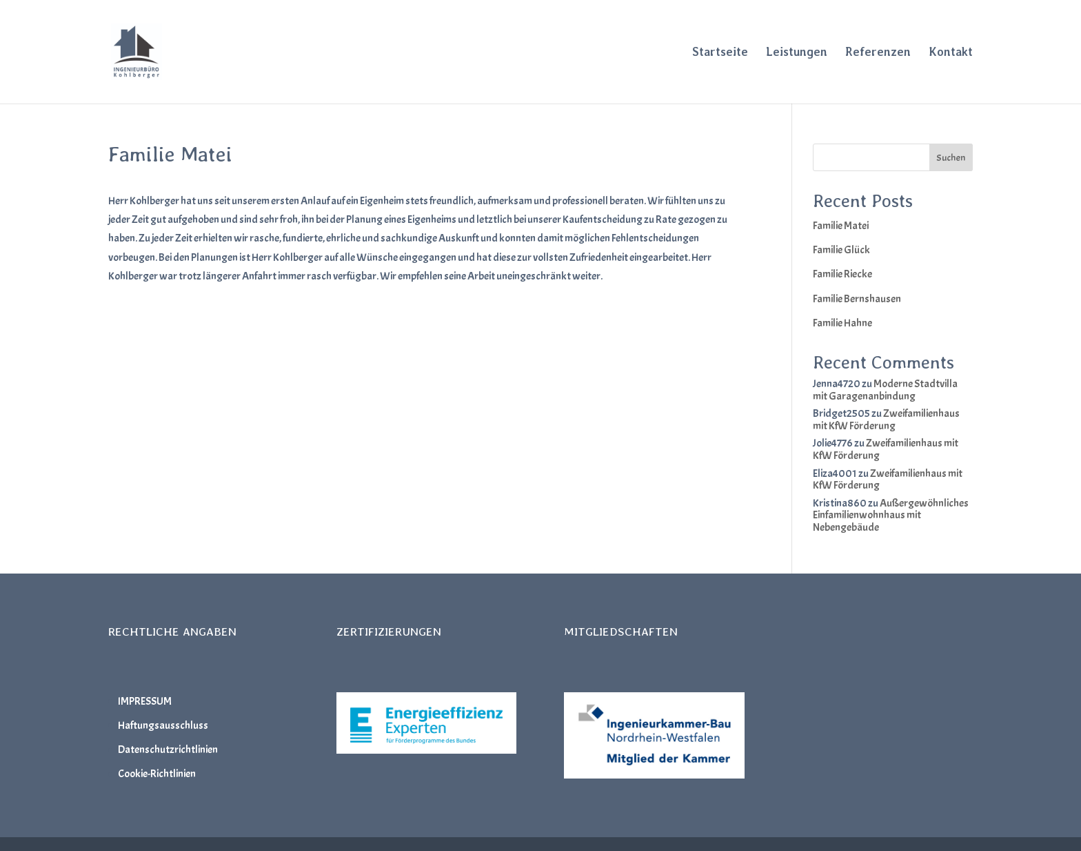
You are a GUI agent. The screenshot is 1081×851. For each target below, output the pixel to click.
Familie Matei (841, 226)
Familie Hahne (842, 323)
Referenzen (878, 53)
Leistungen (796, 53)
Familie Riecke (842, 274)
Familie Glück (841, 250)
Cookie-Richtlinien (157, 774)
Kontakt (951, 53)
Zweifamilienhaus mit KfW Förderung (886, 420)
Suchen (950, 158)
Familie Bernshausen (857, 299)
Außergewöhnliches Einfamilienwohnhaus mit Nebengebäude (891, 515)
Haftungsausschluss (163, 725)
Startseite (720, 53)
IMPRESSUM (145, 701)
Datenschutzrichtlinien (168, 749)
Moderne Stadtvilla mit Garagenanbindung (885, 390)
